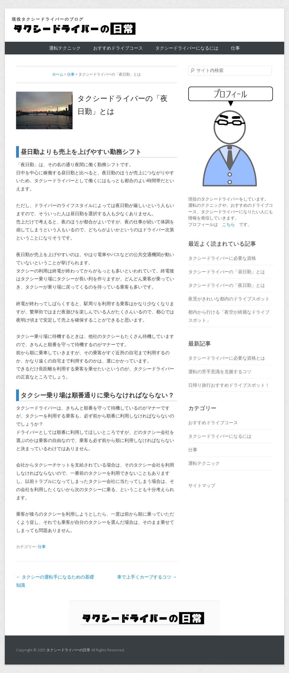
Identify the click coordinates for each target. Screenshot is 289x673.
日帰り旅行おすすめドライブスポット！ (229, 385)
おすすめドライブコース (118, 48)
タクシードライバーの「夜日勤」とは (226, 285)
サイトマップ (201, 485)
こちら (228, 224)
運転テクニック (65, 48)
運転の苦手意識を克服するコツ (219, 371)
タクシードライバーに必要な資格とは (226, 358)
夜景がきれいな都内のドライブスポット (229, 299)
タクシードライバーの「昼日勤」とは (226, 272)
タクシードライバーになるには (186, 48)
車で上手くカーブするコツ (147, 577)
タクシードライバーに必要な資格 (222, 258)
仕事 (235, 48)
